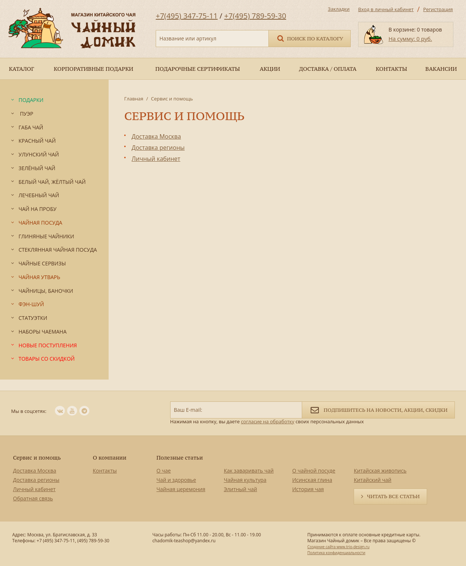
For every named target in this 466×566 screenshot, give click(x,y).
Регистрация (438, 9)
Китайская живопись (380, 470)
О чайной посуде (313, 470)
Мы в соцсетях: (28, 411)
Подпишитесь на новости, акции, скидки (378, 409)
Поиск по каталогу (309, 38)
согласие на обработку (267, 421)
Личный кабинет (34, 489)
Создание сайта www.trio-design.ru (338, 546)
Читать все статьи (393, 496)
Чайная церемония (180, 489)
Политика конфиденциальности (336, 552)
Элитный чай (240, 489)
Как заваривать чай (249, 470)
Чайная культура (245, 479)
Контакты (105, 470)
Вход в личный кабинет (386, 9)
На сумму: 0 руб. (410, 38)
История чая (308, 489)
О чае (163, 470)
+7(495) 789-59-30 (255, 16)
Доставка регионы (36, 479)
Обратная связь (33, 498)
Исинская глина (312, 479)
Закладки (339, 9)
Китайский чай (372, 479)
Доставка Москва (34, 470)
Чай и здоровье (176, 479)
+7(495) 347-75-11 (187, 16)
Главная (133, 98)
